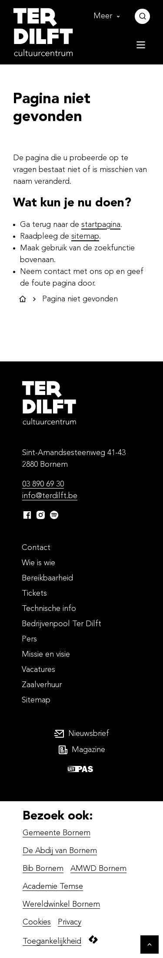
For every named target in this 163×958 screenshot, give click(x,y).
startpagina (100, 225)
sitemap (85, 236)
